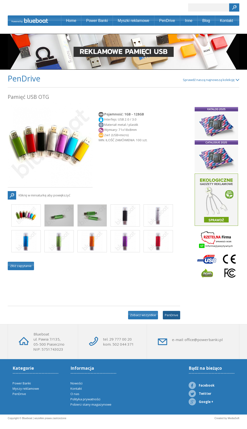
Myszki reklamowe (133, 21)
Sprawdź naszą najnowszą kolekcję (208, 80)
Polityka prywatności (85, 399)
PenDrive (167, 21)
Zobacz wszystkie (143, 315)
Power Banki (97, 21)
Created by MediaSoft (226, 418)
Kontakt (226, 21)
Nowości (76, 383)
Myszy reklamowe (26, 388)
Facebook (201, 385)
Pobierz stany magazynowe (90, 404)
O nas (74, 394)
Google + (201, 401)
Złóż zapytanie (21, 266)
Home (71, 21)
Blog (206, 21)
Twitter (200, 393)
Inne (188, 21)
